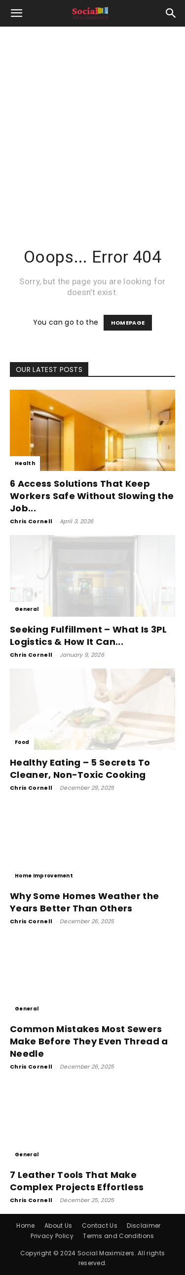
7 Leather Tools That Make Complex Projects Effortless (77, 1181)
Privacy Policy (52, 1236)
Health (25, 463)
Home (25, 1225)
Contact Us (99, 1225)
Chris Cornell (31, 521)
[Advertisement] (92, 124)
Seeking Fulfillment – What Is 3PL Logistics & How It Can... (88, 635)
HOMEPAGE (128, 323)
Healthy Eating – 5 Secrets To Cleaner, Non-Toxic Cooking (80, 768)
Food (22, 742)
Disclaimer (143, 1225)
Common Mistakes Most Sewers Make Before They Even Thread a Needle (89, 1041)
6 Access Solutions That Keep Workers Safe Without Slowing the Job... (92, 495)
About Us (58, 1225)
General (26, 609)
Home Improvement (44, 875)
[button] (17, 13)
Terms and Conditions (118, 1236)
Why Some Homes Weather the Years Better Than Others (84, 902)
